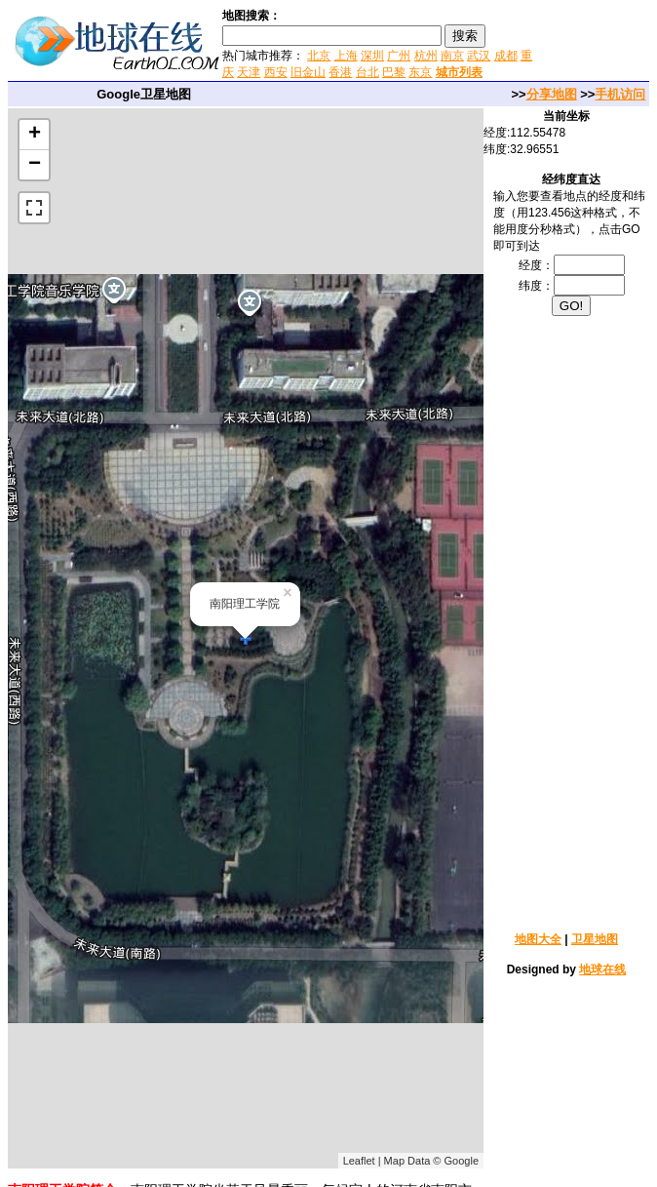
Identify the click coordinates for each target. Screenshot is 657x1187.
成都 (506, 55)
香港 (340, 72)
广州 (398, 55)
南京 (452, 55)
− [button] (34, 164)
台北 (367, 72)
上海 (346, 55)
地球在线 (602, 969)
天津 (248, 72)
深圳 (372, 55)
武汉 (478, 55)
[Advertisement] (571, 622)
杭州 (426, 55)
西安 (276, 72)
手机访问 (620, 94)
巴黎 (394, 72)
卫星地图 (594, 939)
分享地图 (551, 94)
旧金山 (308, 72)
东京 (420, 72)
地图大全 (538, 939)
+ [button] (34, 134)
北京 (318, 55)
